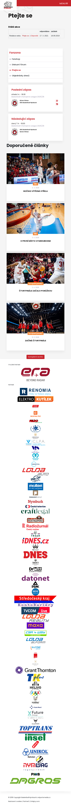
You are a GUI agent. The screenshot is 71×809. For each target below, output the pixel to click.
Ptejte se (25, 36)
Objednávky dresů (20, 75)
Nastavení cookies (15, 801)
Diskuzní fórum (19, 64)
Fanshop (16, 59)
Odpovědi (34, 36)
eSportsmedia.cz (44, 797)
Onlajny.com (35, 801)
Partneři (26, 801)
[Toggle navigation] (63, 3)
